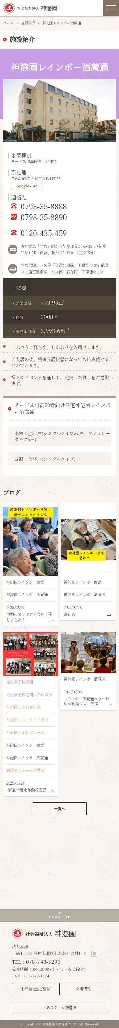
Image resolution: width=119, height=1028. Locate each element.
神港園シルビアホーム (25, 732)
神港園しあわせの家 (23, 707)
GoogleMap (27, 185)
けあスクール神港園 (59, 1007)
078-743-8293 (43, 961)
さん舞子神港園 (19, 681)
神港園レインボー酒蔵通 (27, 594)
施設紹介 (28, 22)
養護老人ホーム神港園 (25, 770)
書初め (69, 614)
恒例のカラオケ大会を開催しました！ (29, 616)
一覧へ (59, 808)
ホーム (8, 22)
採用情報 (83, 988)
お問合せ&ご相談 (35, 988)
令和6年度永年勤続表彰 (26, 790)
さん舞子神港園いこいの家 (29, 694)
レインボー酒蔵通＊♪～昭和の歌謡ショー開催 (86, 701)
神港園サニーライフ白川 (27, 719)
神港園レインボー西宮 (25, 582)
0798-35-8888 (44, 206)
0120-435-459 (44, 232)
